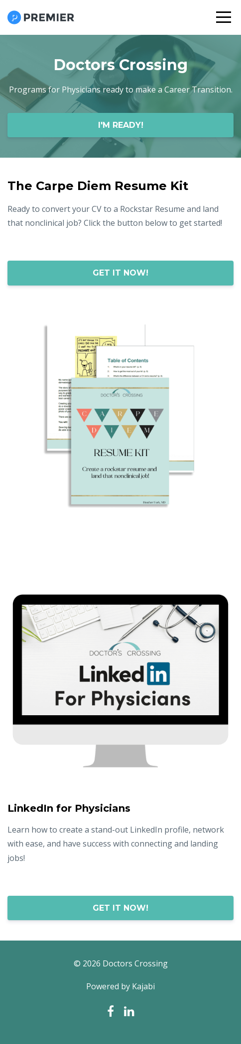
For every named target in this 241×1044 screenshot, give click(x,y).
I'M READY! (120, 125)
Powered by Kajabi (120, 986)
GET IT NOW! (120, 273)
